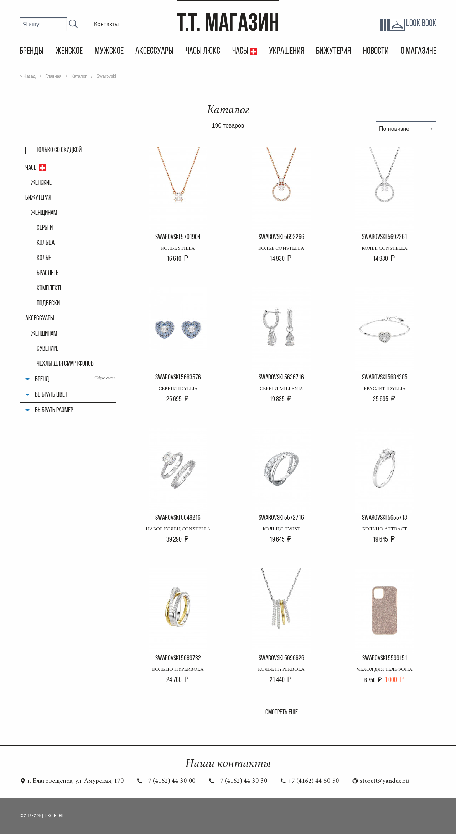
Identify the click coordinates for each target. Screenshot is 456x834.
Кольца (46, 243)
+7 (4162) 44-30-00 (165, 781)
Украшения (286, 51)
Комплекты (50, 288)
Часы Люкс (203, 51)
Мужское (109, 51)
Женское (69, 51)
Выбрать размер (54, 410)
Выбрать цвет (51, 394)
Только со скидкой (59, 150)
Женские (41, 182)
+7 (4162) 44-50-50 (309, 781)
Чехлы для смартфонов (65, 363)
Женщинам (44, 213)
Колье (44, 258)
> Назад (28, 76)
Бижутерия (333, 51)
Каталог (79, 76)
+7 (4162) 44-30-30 (237, 781)
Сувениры (48, 348)
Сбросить (105, 378)
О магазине (418, 51)
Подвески (48, 303)
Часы (241, 51)
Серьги (45, 228)
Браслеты (48, 273)
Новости (376, 51)
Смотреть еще (281, 712)
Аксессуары (154, 51)
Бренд (42, 379)
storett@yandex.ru (380, 781)
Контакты (106, 24)
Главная (53, 76)
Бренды (31, 51)
